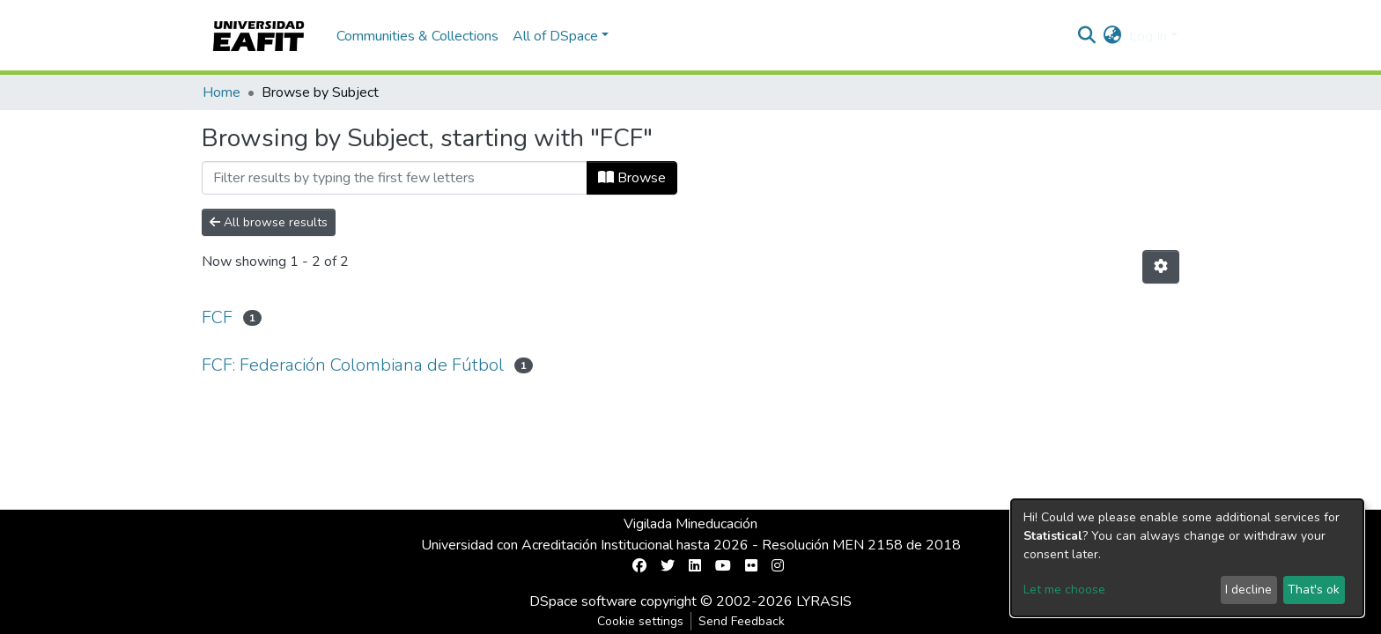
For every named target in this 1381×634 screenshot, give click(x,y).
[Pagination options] (1160, 267)
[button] (1113, 36)
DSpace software (583, 601)
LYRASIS (824, 601)
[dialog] (1187, 557)
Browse (632, 178)
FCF (217, 317)
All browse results (269, 222)
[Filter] (394, 178)
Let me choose (1064, 589)
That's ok (1314, 589)
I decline (1248, 589)
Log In (1148, 36)
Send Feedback (741, 621)
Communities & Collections (417, 36)
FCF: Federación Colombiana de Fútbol (353, 365)
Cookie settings (640, 621)
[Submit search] (1087, 36)
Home (221, 92)
